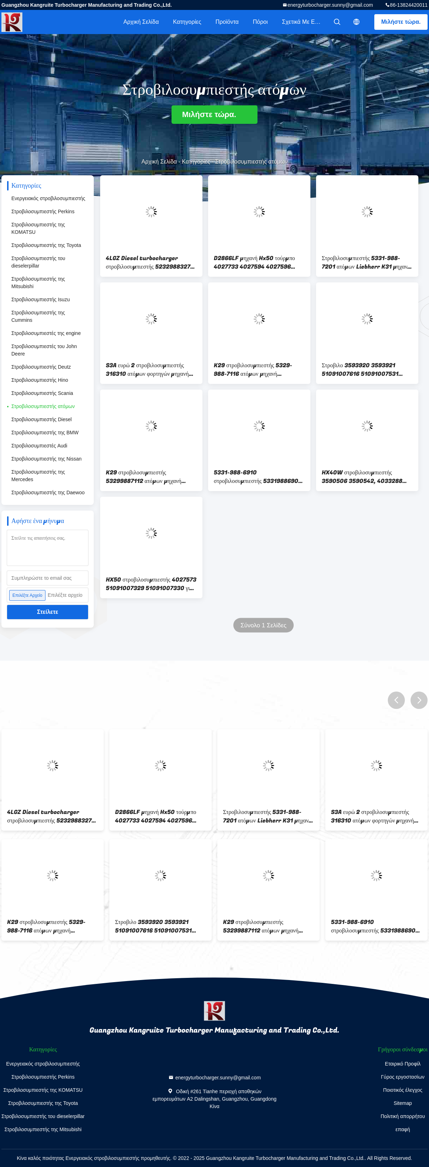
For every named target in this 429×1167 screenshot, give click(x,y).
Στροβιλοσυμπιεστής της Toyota (46, 245)
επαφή (403, 1129)
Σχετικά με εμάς (303, 22)
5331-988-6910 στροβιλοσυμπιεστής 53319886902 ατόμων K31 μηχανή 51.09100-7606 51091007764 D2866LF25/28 (258, 476)
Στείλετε (47, 612)
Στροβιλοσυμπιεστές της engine (46, 333)
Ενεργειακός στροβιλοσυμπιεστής (48, 198)
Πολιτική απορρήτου (403, 1116)
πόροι (260, 22)
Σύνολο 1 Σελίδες (263, 625)
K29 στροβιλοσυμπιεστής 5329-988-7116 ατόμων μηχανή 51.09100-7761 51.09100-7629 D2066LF (256, 369)
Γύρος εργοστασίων (403, 1077)
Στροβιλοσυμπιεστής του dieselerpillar (38, 262)
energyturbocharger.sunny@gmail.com (330, 5)
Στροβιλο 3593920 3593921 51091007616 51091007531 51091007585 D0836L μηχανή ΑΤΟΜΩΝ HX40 (362, 369)
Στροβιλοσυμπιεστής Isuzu (40, 299)
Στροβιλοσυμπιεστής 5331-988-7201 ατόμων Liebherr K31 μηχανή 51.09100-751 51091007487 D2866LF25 (366, 262)
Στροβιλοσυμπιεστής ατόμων (43, 406)
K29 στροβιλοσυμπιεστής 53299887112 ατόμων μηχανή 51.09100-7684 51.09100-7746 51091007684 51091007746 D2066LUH (148, 476)
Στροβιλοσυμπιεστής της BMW (44, 432)
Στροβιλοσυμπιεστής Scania (42, 393)
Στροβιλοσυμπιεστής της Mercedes (38, 475)
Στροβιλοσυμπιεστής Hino (39, 380)
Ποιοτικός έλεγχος (402, 1090)
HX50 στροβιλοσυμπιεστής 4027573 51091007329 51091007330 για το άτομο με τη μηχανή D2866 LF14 (151, 584)
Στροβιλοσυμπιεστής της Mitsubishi (38, 282)
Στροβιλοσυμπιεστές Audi (39, 445)
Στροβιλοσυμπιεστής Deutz (41, 367)
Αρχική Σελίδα (141, 22)
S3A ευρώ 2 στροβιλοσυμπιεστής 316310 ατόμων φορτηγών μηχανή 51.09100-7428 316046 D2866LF (151, 369)
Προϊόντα (227, 22)
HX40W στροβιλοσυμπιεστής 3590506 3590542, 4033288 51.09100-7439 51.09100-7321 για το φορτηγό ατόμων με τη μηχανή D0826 (365, 476)
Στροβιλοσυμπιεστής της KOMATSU (38, 228)
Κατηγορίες (187, 22)
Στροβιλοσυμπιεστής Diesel (41, 419)
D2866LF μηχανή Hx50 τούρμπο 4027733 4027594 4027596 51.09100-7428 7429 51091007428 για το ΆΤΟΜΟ (254, 262)
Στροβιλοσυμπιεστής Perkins (43, 211)
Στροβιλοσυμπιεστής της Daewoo (48, 492)
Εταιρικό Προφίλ (403, 1064)
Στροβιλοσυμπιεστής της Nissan (46, 459)
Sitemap (402, 1103)
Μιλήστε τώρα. (401, 22)
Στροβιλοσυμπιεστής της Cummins (38, 316)
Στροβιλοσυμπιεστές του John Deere (44, 350)
